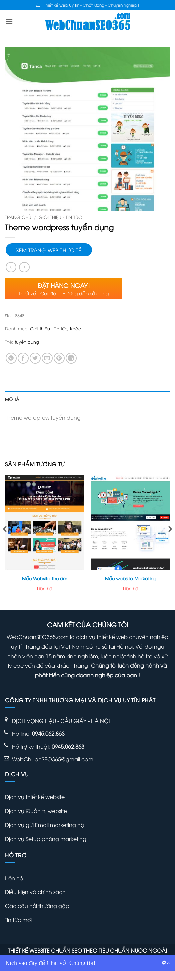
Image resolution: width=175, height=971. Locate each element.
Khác (75, 328)
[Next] (170, 542)
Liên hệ (14, 878)
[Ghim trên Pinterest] (59, 358)
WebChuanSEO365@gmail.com (52, 759)
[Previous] (5, 542)
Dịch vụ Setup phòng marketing (45, 838)
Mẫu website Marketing (130, 578)
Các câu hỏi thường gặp (37, 905)
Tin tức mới (18, 919)
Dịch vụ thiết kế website (35, 796)
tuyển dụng (27, 342)
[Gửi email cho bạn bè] (47, 358)
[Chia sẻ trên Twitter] (35, 358)
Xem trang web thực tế (48, 249)
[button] (9, 21)
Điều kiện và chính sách (35, 891)
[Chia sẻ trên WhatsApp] (11, 358)
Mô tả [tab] (12, 399)
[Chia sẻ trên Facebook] (23, 358)
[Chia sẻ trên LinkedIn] (71, 358)
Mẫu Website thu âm (44, 578)
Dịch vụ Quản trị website (36, 810)
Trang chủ (18, 217)
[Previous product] (24, 267)
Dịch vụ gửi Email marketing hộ (44, 824)
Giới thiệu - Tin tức (60, 217)
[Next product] (11, 267)
